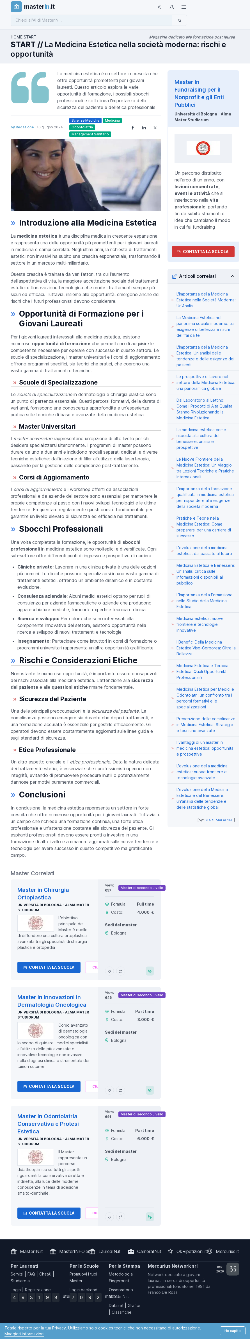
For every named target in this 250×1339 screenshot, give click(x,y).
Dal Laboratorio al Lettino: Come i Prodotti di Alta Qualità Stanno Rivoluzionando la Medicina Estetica (204, 409)
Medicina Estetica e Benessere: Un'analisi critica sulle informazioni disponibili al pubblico (205, 574)
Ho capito (232, 1331)
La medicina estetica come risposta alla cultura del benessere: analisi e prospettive (201, 438)
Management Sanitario (90, 134)
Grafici (134, 1305)
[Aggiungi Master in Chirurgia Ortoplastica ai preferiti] (109, 971)
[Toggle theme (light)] (159, 6)
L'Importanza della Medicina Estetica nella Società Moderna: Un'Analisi (206, 300)
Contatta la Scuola (49, 967)
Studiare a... (22, 1280)
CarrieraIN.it (149, 1251)
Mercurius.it (227, 1251)
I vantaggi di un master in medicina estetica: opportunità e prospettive (204, 748)
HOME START (23, 37)
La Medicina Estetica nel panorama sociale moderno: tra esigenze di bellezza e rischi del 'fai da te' (205, 326)
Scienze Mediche (85, 120)
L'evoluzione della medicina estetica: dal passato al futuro (204, 550)
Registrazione (38, 1289)
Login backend (83, 1289)
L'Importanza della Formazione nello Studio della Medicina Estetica (204, 600)
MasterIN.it (31, 1251)
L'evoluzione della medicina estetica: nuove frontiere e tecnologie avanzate (202, 771)
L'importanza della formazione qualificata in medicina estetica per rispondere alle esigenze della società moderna (205, 497)
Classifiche (122, 1312)
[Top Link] (183, 6)
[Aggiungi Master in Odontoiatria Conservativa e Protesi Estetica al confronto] (120, 1216)
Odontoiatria (82, 127)
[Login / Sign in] (171, 6)
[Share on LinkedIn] (144, 127)
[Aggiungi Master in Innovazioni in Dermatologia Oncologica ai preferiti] (109, 1090)
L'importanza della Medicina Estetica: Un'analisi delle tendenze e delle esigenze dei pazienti (205, 356)
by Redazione (22, 127)
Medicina (112, 120)
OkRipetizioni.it (191, 1251)
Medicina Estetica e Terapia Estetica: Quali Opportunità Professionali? (202, 671)
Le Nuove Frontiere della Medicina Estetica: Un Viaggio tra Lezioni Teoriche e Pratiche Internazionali (205, 468)
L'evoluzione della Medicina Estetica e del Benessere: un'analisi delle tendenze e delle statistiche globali (202, 798)
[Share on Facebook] (132, 127)
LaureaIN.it (109, 1251)
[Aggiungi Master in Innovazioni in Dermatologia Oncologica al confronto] (120, 1090)
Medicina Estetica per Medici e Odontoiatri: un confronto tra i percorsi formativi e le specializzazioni (205, 698)
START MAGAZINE (219, 820)
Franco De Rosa (163, 1292)
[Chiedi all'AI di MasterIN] (91, 20)
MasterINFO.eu (74, 1251)
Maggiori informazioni (24, 1333)
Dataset (116, 1305)
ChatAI (45, 1274)
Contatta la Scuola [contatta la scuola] (203, 251)
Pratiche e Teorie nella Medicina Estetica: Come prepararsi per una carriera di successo (203, 527)
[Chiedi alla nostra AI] (97, 967)
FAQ (31, 1274)
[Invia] (179, 20)
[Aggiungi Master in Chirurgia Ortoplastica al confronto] (120, 971)
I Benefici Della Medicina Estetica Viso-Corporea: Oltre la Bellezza (206, 648)
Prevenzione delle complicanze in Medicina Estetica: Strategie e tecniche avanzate (205, 724)
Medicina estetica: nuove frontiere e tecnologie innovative (200, 624)
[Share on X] (155, 127)
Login (16, 1289)
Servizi (17, 1274)
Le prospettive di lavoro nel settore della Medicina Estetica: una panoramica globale (205, 382)
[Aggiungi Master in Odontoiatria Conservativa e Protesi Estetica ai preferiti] (109, 1216)
